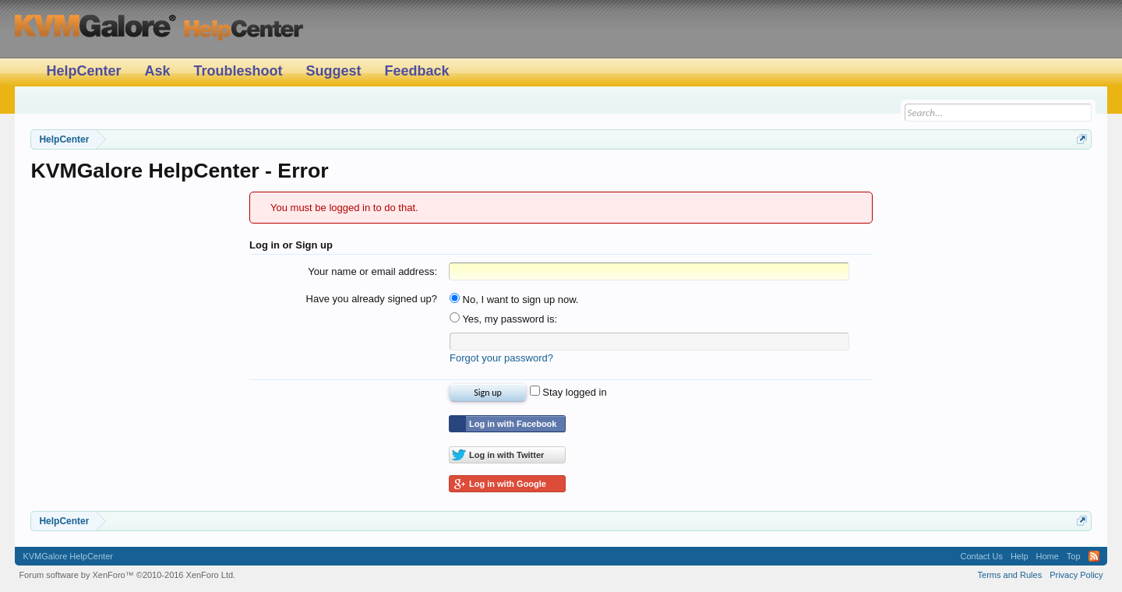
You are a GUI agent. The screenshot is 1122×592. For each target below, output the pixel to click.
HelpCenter (83, 71)
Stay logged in (568, 392)
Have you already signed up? (371, 299)
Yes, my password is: (503, 319)
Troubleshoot (237, 71)
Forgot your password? (501, 358)
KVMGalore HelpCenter (68, 556)
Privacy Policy (1076, 575)
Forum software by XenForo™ (127, 575)
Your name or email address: (372, 271)
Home (1047, 556)
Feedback (416, 71)
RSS (1093, 556)
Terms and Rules (1010, 575)
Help (1019, 556)
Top (1074, 556)
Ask (157, 71)
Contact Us (981, 556)
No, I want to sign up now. (514, 299)
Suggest (333, 71)
